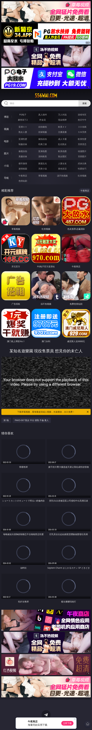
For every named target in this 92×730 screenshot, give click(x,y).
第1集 (6, 420)
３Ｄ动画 (82, 126)
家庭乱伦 (42, 163)
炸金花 (42, 119)
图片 (6, 153)
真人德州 (42, 114)
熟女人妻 (23, 132)
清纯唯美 (42, 156)
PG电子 (22, 114)
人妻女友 (62, 163)
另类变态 (82, 144)
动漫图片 (82, 151)
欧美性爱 (82, 139)
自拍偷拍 (42, 126)
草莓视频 (42, 175)
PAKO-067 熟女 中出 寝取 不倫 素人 (32, 420)
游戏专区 (82, 114)
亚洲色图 (42, 151)
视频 (6, 129)
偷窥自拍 (23, 151)
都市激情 (23, 163)
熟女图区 (62, 156)
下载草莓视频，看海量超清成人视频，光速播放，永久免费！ (53, 412)
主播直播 (62, 132)
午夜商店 (23, 175)
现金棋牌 (62, 119)
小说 (6, 165)
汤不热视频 (62, 175)
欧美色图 (62, 151)
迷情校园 (23, 168)
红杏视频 (82, 175)
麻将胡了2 (23, 119)
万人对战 (62, 114)
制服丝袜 (23, 144)
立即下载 (67, 723)
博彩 (6, 116)
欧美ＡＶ (62, 126)
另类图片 (82, 156)
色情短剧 (23, 180)
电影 (6, 141)
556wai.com (46, 96)
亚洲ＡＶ (23, 126)
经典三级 (42, 144)
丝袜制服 (42, 132)
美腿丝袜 (23, 156)
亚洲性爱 (23, 139)
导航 (6, 178)
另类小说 (42, 168)
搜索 (84, 103)
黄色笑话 (62, 168)
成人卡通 (62, 139)
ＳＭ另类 (82, 132)
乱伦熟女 (62, 144)
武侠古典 (82, 163)
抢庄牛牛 (82, 119)
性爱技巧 (82, 168)
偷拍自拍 (42, 139)
